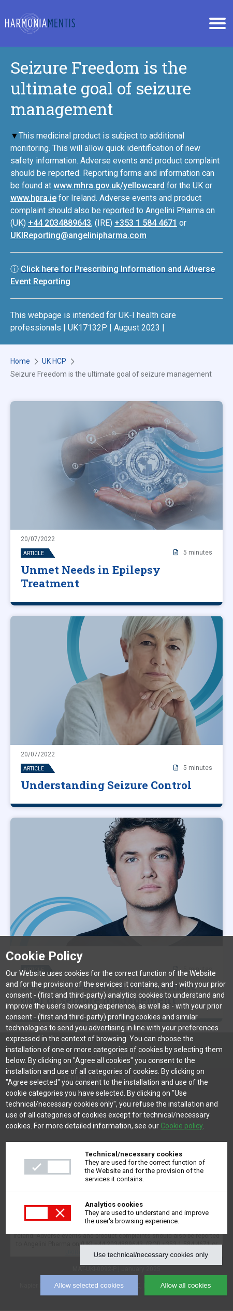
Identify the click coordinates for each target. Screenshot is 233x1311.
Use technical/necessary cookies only (150, 1255)
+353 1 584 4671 (145, 223)
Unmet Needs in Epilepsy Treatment (91, 576)
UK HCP (54, 361)
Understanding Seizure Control (106, 785)
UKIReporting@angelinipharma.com (78, 235)
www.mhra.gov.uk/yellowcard (109, 185)
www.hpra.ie (33, 198)
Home (20, 361)
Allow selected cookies (89, 1285)
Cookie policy (181, 1126)
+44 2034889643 (59, 223)
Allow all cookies (186, 1285)
